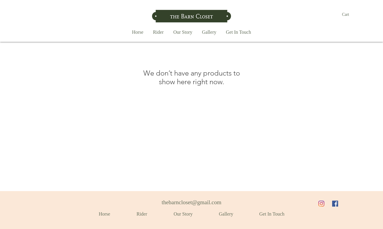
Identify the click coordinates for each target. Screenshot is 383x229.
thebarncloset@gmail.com (191, 202)
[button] (349, 14)
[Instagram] (321, 204)
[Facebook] (335, 204)
